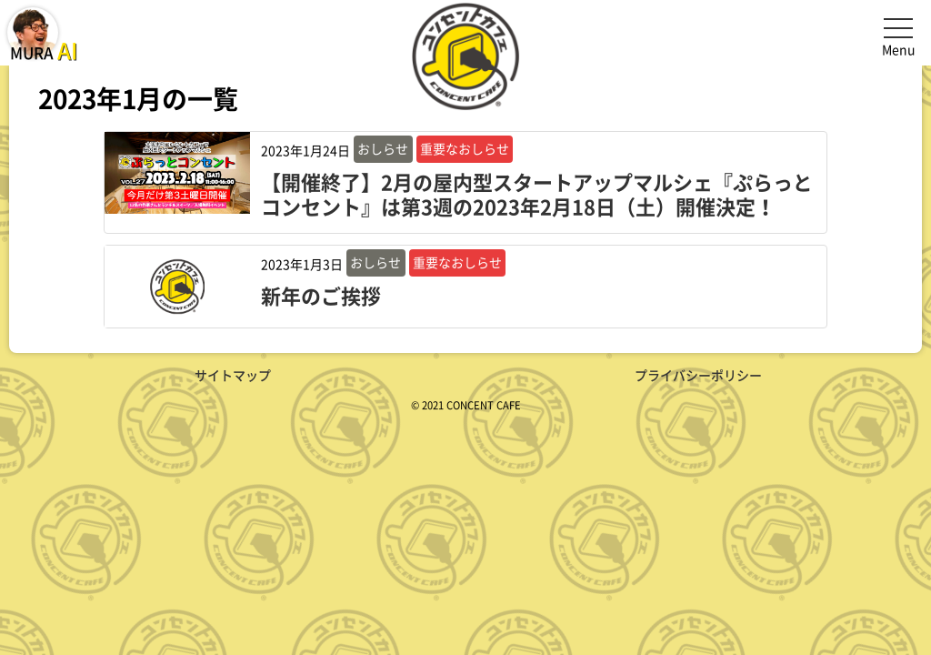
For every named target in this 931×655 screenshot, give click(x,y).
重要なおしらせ (464, 148)
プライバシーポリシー (698, 375)
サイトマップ (233, 375)
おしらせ (382, 148)
